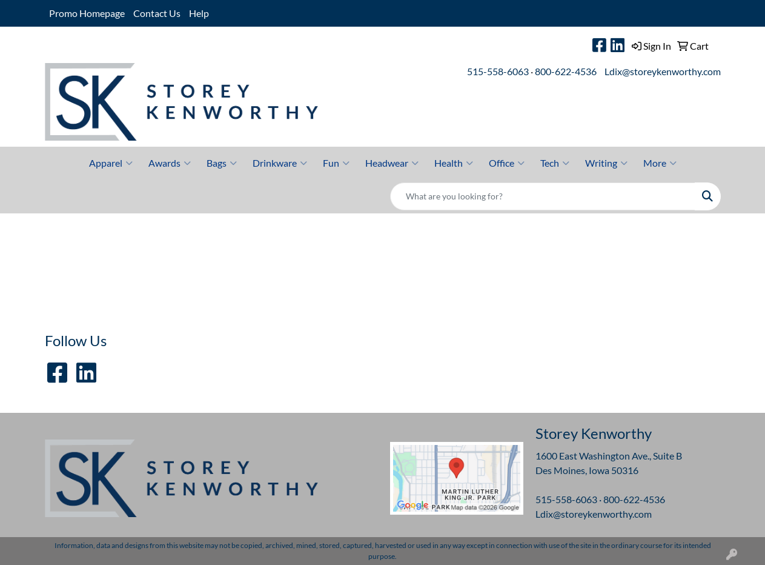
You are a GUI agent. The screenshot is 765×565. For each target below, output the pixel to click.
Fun (336, 163)
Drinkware (280, 163)
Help (199, 13)
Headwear (392, 163)
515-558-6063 (498, 71)
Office (507, 163)
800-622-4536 (566, 71)
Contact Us (156, 13)
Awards (169, 163)
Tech (554, 163)
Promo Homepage (87, 13)
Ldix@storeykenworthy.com (662, 71)
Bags (222, 163)
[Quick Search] (542, 196)
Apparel (111, 163)
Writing (606, 163)
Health (453, 163)
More (660, 163)
